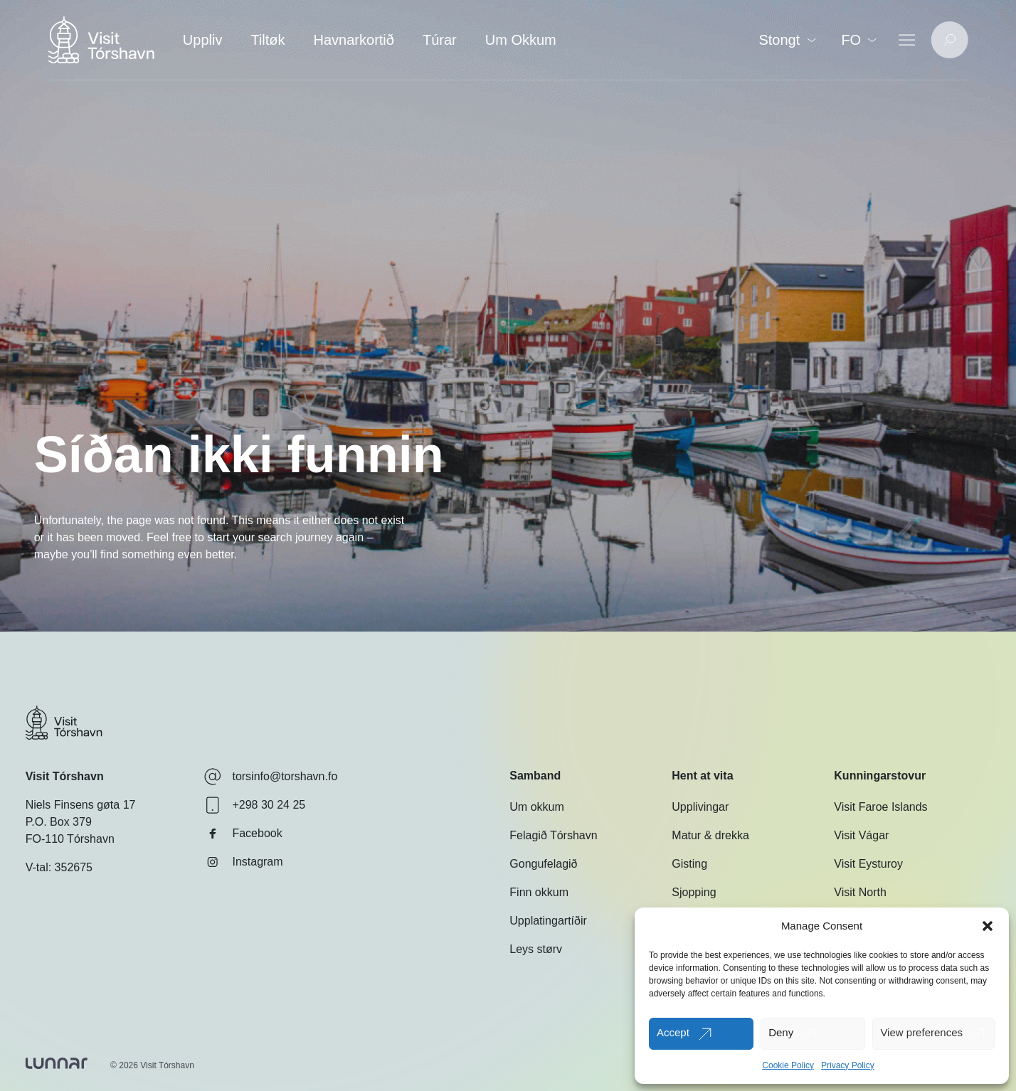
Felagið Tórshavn (553, 835)
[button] (987, 926)
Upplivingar (700, 807)
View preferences (921, 1032)
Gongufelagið (543, 864)
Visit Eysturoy (868, 864)
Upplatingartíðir (548, 921)
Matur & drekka (710, 835)
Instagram (242, 862)
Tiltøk (267, 40)
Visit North (860, 892)
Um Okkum (520, 40)
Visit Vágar (861, 835)
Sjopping (694, 892)
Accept (673, 1032)
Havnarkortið (354, 40)
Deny (780, 1032)
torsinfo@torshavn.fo (270, 776)
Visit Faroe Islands (880, 807)
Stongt (786, 40)
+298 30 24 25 (254, 805)
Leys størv (535, 949)
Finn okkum (538, 892)
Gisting (689, 864)
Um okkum (536, 807)
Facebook (242, 833)
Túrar (440, 40)
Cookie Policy (788, 1065)
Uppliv (203, 40)
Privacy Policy (847, 1065)
